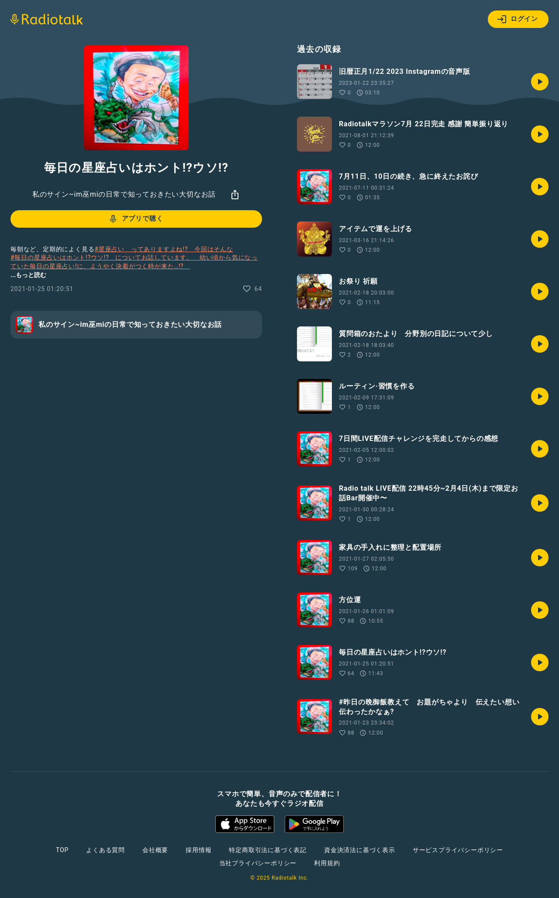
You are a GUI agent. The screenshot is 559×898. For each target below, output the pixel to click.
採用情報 (198, 849)
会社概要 (155, 849)
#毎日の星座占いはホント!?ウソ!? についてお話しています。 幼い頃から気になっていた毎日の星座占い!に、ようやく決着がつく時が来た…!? (134, 262)
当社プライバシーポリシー (258, 863)
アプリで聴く (135, 219)
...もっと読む (28, 274)
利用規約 (327, 863)
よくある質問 (105, 849)
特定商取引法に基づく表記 (268, 849)
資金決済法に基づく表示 (359, 849)
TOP (62, 849)
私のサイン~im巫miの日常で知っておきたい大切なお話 (124, 194)
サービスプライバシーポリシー (458, 849)
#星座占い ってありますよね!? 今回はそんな (163, 249)
